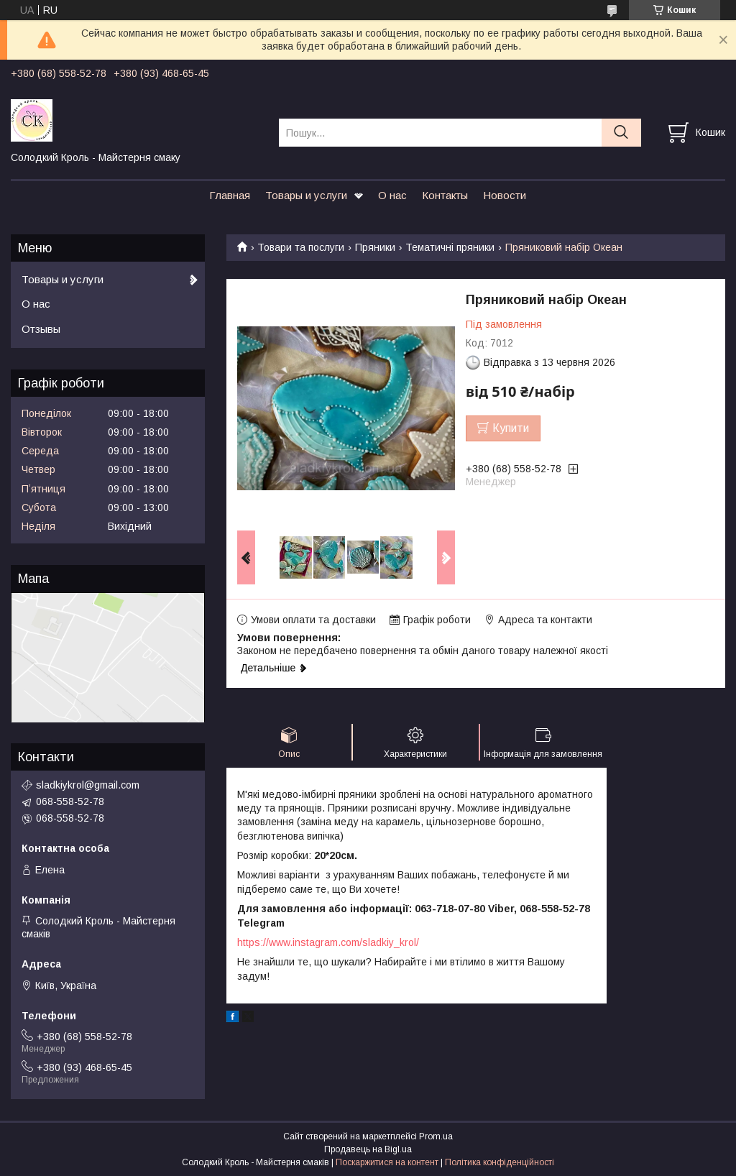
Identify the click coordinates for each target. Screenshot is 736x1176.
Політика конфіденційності (499, 1162)
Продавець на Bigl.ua (368, 1149)
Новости (504, 195)
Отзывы (41, 329)
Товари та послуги (300, 247)
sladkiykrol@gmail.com (87, 785)
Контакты (445, 195)
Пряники (375, 247)
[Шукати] (621, 133)
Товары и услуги (306, 195)
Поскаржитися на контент (387, 1162)
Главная (229, 195)
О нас (392, 195)
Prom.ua (436, 1136)
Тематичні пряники (449, 247)
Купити (510, 428)
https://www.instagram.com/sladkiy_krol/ (328, 942)
